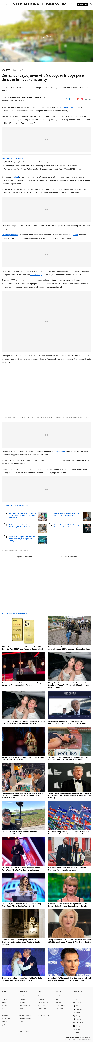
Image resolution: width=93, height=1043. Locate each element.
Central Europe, (36, 275)
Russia (75, 235)
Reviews (4, 1029)
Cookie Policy (41, 1009)
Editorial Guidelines (69, 558)
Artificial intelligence (25, 1016)
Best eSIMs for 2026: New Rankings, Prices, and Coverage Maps (67, 527)
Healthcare (23, 1003)
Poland (16, 177)
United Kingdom (60, 1006)
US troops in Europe (67, 107)
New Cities (23, 1026)
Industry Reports (24, 1032)
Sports (3, 1026)
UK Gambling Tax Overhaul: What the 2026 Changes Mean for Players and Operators (22, 516)
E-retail (22, 997)
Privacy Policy (41, 1006)
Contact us (40, 1000)
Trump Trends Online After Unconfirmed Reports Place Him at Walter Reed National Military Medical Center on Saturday (69, 797)
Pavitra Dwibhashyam (11, 97)
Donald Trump (59, 452)
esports (22, 1022)
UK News (4, 1000)
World (3, 997)
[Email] (85, 99)
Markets (4, 1003)
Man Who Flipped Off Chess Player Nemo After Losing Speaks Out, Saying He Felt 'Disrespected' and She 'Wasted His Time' (22, 797)
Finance (22, 1009)
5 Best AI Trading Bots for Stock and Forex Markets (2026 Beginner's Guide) (22, 540)
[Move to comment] (89, 99)
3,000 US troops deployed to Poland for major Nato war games (27, 162)
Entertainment (6, 1019)
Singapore (59, 1003)
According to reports (10, 235)
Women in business (25, 1019)
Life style (4, 1022)
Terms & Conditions (43, 1003)
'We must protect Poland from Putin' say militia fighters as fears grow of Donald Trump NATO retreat (42, 169)
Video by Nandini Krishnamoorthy (33, 97)
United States (59, 1009)
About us (40, 997)
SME (3, 1009)
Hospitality (23, 1000)
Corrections (40, 1013)
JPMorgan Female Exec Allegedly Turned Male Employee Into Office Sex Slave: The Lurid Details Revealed (21, 943)
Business (4, 1006)
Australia (58, 997)
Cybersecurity (24, 1013)
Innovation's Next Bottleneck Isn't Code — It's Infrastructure (66, 515)
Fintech (22, 1029)
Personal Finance (7, 1013)
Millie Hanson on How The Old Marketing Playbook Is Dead (20, 527)
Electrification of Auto (26, 1006)
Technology (5, 1016)
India (57, 1000)
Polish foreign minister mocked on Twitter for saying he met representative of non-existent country (41, 166)
